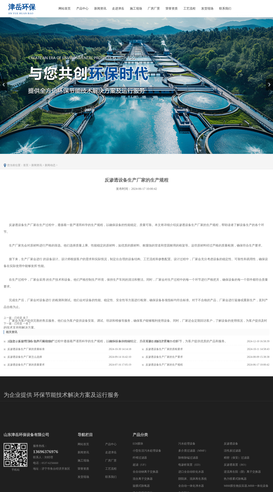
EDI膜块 (138, 463)
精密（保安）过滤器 (236, 477)
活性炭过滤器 (232, 470)
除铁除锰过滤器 (188, 477)
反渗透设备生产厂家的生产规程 (164, 366)
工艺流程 (189, 8)
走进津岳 (118, 8)
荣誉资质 (172, 8)
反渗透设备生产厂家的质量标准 (26, 351)
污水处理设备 (186, 463)
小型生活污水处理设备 (147, 470)
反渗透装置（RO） (236, 484)
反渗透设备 (231, 463)
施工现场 (136, 8)
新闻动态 (50, 168)
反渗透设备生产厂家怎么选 (162, 343)
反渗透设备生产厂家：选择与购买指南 (30, 343)
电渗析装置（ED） (190, 484)
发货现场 (207, 8)
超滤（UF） (140, 484)
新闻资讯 (100, 8)
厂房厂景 (154, 8)
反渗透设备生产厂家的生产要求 (164, 358)
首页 (25, 168)
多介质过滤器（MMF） (193, 470)
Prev (2, 80)
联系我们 (225, 8)
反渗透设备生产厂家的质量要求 (26, 366)
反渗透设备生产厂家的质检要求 (164, 351)
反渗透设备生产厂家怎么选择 (24, 358)
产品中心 (82, 8)
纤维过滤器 (140, 477)
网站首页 (64, 8)
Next (268, 80)
